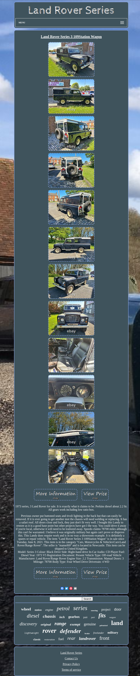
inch (62, 617)
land (117, 623)
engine (49, 609)
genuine (90, 624)
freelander (98, 633)
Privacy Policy (71, 664)
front (104, 638)
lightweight (31, 633)
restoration (49, 639)
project (105, 609)
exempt (75, 624)
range (60, 623)
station (38, 610)
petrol (63, 608)
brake (87, 633)
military (113, 632)
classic (37, 639)
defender (70, 631)
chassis (49, 616)
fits (102, 615)
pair (85, 617)
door (117, 609)
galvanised (104, 625)
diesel (33, 616)
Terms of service (71, 669)
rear (71, 638)
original (46, 624)
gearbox (74, 617)
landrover (87, 638)
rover (49, 630)
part (93, 617)
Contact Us (71, 658)
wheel (26, 609)
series (80, 608)
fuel (61, 639)
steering (94, 610)
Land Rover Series (71, 652)
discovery (28, 623)
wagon (112, 617)
